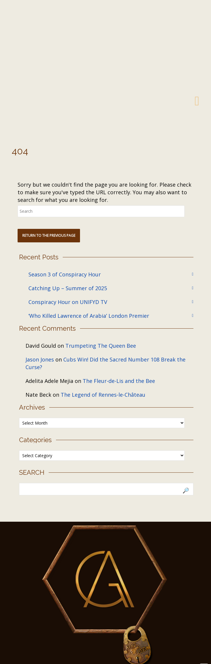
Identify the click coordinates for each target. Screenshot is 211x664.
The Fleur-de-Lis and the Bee (119, 380)
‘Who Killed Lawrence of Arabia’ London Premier (88, 315)
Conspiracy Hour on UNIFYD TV (67, 301)
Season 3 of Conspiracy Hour (64, 274)
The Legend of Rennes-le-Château (103, 394)
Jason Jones (39, 359)
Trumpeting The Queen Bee (100, 345)
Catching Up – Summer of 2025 (67, 288)
